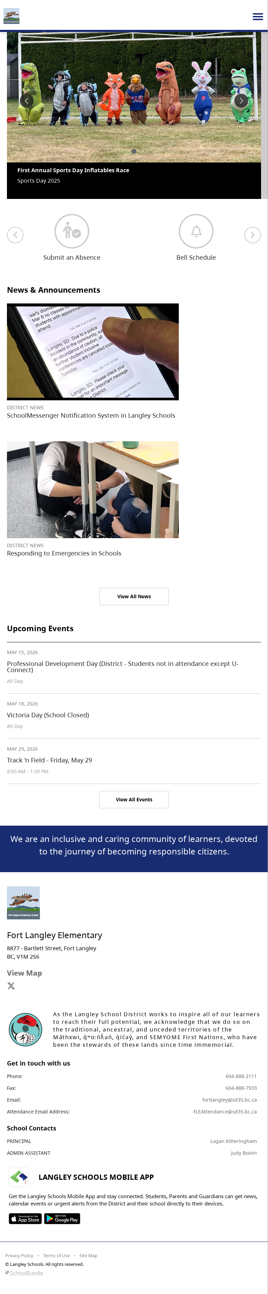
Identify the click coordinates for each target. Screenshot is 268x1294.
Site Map (88, 1255)
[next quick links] (252, 235)
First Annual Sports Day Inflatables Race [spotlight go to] (73, 170)
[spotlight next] (241, 101)
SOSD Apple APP (25, 1218)
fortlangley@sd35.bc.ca (229, 1099)
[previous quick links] (15, 235)
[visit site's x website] (11, 986)
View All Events (134, 799)
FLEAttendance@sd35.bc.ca (225, 1111)
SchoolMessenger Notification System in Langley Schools (91, 415)
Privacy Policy (19, 1255)
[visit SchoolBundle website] (132, 1273)
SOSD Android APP (62, 1218)
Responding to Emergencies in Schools (64, 553)
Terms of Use (56, 1255)
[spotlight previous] (27, 101)
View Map (24, 973)
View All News (134, 596)
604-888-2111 (241, 1076)
